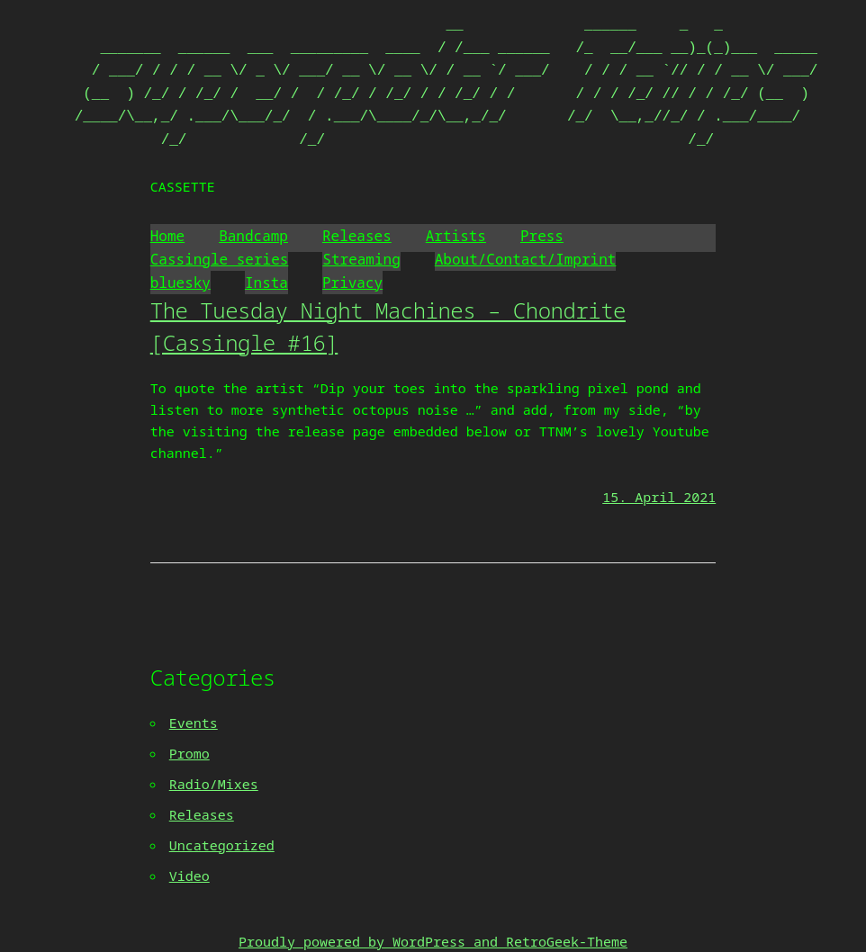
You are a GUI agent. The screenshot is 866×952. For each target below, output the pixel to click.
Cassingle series (219, 259)
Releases (357, 236)
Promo (189, 753)
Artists (456, 236)
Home (167, 236)
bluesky (180, 282)
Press (542, 236)
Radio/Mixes (213, 784)
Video (189, 876)
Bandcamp (253, 236)
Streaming (361, 259)
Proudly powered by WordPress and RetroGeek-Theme (433, 941)
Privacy (352, 282)
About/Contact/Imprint (526, 259)
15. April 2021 (659, 497)
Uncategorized (222, 845)
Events (193, 723)
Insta (266, 282)
